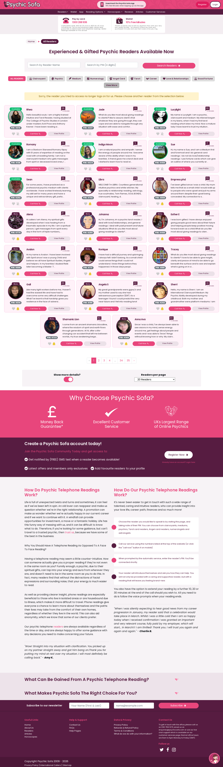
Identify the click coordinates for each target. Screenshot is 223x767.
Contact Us (74, 724)
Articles (139, 12)
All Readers (49, 41)
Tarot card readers (138, 529)
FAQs (71, 727)
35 (128, 360)
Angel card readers (159, 529)
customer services (167, 735)
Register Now (178, 455)
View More (111, 85)
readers (58, 626)
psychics (123, 529)
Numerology (95, 78)
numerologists (177, 529)
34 (121, 360)
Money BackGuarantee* (51, 424)
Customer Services (155, 12)
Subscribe (178, 705)
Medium (75, 78)
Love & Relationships (175, 78)
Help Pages (75, 730)
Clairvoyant (37, 78)
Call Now (35, 133)
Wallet (73, 12)
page (182, 521)
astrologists (125, 533)
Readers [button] (62, 12)
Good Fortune (203, 78)
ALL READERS (16, 78)
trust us (69, 532)
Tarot (135, 78)
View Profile (59, 133)
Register (202, 4)
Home (31, 41)
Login (215, 4)
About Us (29, 727)
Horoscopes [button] (114, 12)
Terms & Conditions (124, 730)
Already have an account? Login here (178, 462)
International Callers (50, 765)
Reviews (129, 12)
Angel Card (117, 78)
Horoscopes (30, 736)
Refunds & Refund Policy (126, 727)
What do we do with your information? (133, 733)
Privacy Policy (121, 724)
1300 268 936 (79, 22)
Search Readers (169, 65)
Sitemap (67, 765)
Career (151, 78)
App (81, 12)
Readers (28, 730)
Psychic (57, 78)
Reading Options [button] (95, 12)
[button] (111, 679)
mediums (182, 525)
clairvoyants (170, 525)
